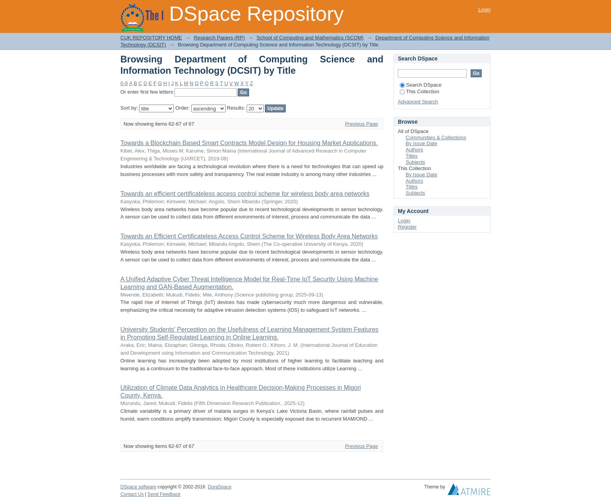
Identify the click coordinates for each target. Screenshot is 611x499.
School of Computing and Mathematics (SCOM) (310, 38)
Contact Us (132, 494)
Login (484, 9)
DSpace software (138, 487)
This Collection (419, 91)
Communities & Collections (436, 137)
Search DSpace (420, 85)
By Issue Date (421, 143)
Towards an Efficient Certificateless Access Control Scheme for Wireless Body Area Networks (249, 236)
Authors (414, 150)
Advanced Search (418, 102)
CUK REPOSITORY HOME (151, 38)
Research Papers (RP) (219, 38)
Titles (412, 156)
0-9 (124, 83)
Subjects (415, 162)
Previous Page (361, 124)
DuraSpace (219, 487)
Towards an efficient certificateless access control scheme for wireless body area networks (244, 193)
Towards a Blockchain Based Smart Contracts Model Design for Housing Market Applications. (249, 143)
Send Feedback (164, 494)
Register (407, 227)
